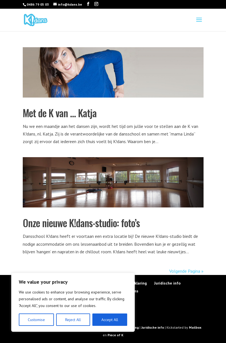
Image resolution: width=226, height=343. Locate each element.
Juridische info (167, 283)
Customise (36, 319)
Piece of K (116, 335)
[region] (73, 302)
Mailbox (195, 327)
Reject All (73, 319)
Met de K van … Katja (60, 112)
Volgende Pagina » (186, 271)
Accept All (109, 319)
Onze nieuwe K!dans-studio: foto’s (81, 222)
